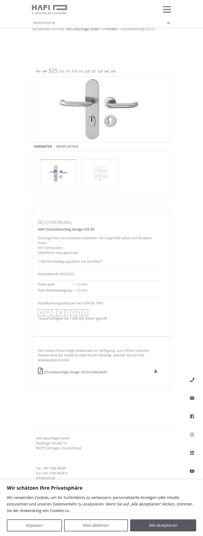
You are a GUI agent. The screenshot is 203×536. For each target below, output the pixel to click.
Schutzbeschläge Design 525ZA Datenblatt (72, 372)
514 (74, 71)
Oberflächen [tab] (67, 146)
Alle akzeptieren (163, 525)
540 (106, 71)
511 (67, 71)
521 (93, 71)
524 (100, 71)
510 (61, 71)
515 (81, 71)
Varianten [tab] (43, 146)
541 (38, 71)
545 (113, 71)
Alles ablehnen (96, 525)
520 (87, 71)
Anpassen (34, 525)
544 (44, 71)
